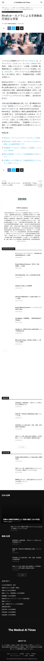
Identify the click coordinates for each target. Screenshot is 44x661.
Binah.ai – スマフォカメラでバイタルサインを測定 (22, 138)
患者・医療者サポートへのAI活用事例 (12, 604)
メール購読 (25, 655)
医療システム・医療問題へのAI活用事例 (13, 593)
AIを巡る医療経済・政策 (9, 585)
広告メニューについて (12, 654)
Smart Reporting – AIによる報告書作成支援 (27, 275)
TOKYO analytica (11, 23)
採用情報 (32, 655)
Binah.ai (32, 61)
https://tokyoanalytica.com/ (22, 210)
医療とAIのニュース (6, 7)
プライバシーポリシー (15, 655)
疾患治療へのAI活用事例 (9, 612)
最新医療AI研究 (6, 606)
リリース (16, 82)
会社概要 (21, 654)
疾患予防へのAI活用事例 (9, 609)
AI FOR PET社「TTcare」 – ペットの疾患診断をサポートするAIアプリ (32, 185)
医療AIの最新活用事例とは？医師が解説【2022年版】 (22, 519)
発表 (8, 109)
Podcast (28, 654)
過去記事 (8, 72)
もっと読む (22, 447)
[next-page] (6, 351)
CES (3, 106)
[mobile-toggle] (3, 2)
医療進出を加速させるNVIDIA (23, 286)
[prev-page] (3, 351)
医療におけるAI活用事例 (18, 7)
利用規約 (33, 654)
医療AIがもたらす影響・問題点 (10, 588)
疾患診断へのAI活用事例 (9, 615)
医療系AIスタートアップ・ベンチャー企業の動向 (12, 12)
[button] (41, 2)
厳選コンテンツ (6, 601)
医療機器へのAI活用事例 (9, 596)
